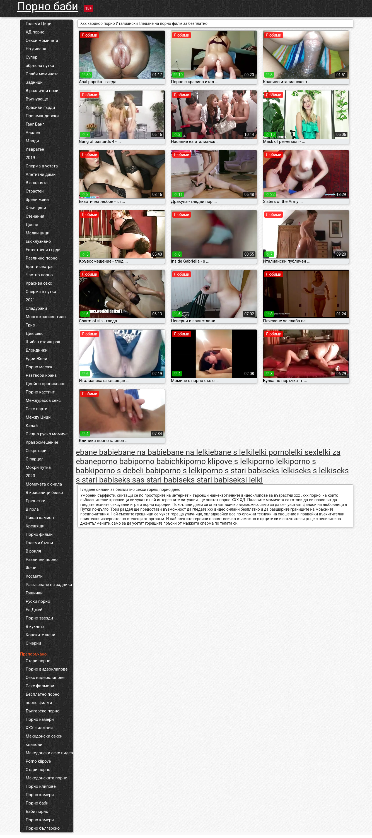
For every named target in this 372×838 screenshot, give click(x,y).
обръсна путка (40, 65)
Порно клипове (41, 786)
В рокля (33, 551)
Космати (34, 576)
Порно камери (40, 719)
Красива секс (39, 283)
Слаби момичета (42, 73)
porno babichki (159, 461)
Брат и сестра (39, 266)
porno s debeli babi (128, 470)
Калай (32, 425)
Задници (34, 82)
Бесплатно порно (43, 694)
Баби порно (37, 811)
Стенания (35, 216)
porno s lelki (181, 470)
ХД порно (35, 32)
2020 (30, 475)
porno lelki (272, 461)
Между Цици (38, 417)
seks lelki (279, 470)
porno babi (115, 461)
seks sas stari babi (146, 479)
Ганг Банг (35, 124)
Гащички (34, 593)
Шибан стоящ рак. (43, 341)
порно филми (39, 702)
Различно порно (41, 258)
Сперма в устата (42, 166)
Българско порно (42, 711)
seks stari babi (204, 479)
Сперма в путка (41, 291)
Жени (31, 567)
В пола (32, 509)
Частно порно (39, 274)
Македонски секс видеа (49, 752)
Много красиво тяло (46, 316)
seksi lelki (246, 479)
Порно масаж (39, 366)
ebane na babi (138, 452)
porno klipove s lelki (219, 461)
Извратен (35, 149)
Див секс (35, 333)
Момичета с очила (44, 484)
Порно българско (43, 828)
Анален (33, 132)
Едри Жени (36, 358)
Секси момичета (42, 40)
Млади (32, 140)
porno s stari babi (232, 470)
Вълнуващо (37, 99)
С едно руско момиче (46, 433)
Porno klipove (38, 761)
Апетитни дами (40, 174)
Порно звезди (39, 618)
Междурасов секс (43, 400)
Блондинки (36, 350)
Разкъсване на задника (49, 584)
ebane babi (95, 452)
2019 (30, 157)
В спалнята (37, 182)
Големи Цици (39, 23)
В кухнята (35, 626)
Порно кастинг (40, 392)
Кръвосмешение (42, 442)
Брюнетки (35, 500)
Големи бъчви (39, 542)
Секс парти (36, 408)
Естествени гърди (43, 249)
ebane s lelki (231, 452)
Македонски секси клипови (44, 740)
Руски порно (38, 601)
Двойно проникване (45, 383)
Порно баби (47, 6)
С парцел (35, 459)
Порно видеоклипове (47, 669)
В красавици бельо (44, 492)
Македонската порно (46, 778)
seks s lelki (314, 470)
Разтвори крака (41, 375)
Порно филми (39, 534)
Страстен (35, 191)
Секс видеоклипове (45, 677)
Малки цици (38, 233)
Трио (30, 325)
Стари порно (38, 660)
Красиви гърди (40, 107)
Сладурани (36, 308)
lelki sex (303, 452)
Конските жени (40, 634)
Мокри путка (38, 467)
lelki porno (271, 452)
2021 (30, 299)
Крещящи (35, 526)
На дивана (36, 48)
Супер (31, 57)
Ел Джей (34, 609)
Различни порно (42, 559)
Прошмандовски (42, 115)
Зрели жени (37, 199)
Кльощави (36, 207)
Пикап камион (40, 517)
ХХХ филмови (39, 727)
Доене (32, 224)
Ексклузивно (38, 241)
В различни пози (42, 90)
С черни (33, 643)
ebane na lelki (186, 452)
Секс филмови (40, 685)
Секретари (36, 450)
